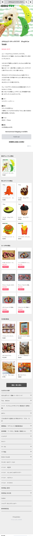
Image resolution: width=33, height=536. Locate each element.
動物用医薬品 (5, 508)
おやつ (3, 413)
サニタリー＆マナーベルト (8, 462)
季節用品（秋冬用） (6, 493)
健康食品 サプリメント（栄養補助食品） (12, 426)
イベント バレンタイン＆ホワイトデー (11, 472)
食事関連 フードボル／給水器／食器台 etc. (13, 431)
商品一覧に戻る (16, 385)
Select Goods (5, 457)
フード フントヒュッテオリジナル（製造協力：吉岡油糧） (15, 407)
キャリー (3, 441)
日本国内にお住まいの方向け (16, 142)
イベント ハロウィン (7, 477)
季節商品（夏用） (5, 488)
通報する (29, 146)
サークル (3, 446)
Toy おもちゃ (5, 400)
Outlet (3, 498)
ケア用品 (3, 452)
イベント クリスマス (7, 483)
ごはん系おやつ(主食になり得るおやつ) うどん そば (15, 420)
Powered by (16, 519)
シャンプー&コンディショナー (9, 503)
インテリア (4, 436)
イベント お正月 (6, 467)
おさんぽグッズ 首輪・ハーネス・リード (11, 395)
